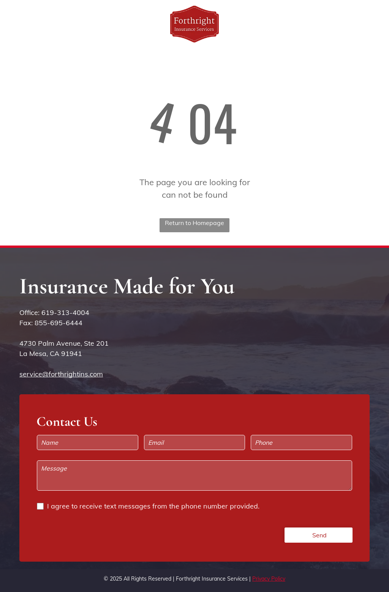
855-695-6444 (58, 322)
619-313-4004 (65, 312)
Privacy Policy (268, 578)
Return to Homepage (194, 223)
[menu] (372, 24)
